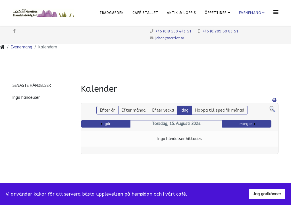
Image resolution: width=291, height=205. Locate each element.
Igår (107, 124)
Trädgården (111, 13)
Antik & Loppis (181, 13)
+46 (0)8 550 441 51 (173, 31)
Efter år (107, 110)
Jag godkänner (267, 194)
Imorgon (245, 124)
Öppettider (216, 13)
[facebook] (14, 31)
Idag (184, 110)
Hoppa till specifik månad (219, 110)
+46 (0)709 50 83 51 (220, 31)
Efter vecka (163, 110)
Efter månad (134, 110)
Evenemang (250, 13)
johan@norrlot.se (169, 38)
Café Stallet (145, 13)
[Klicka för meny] (275, 12)
